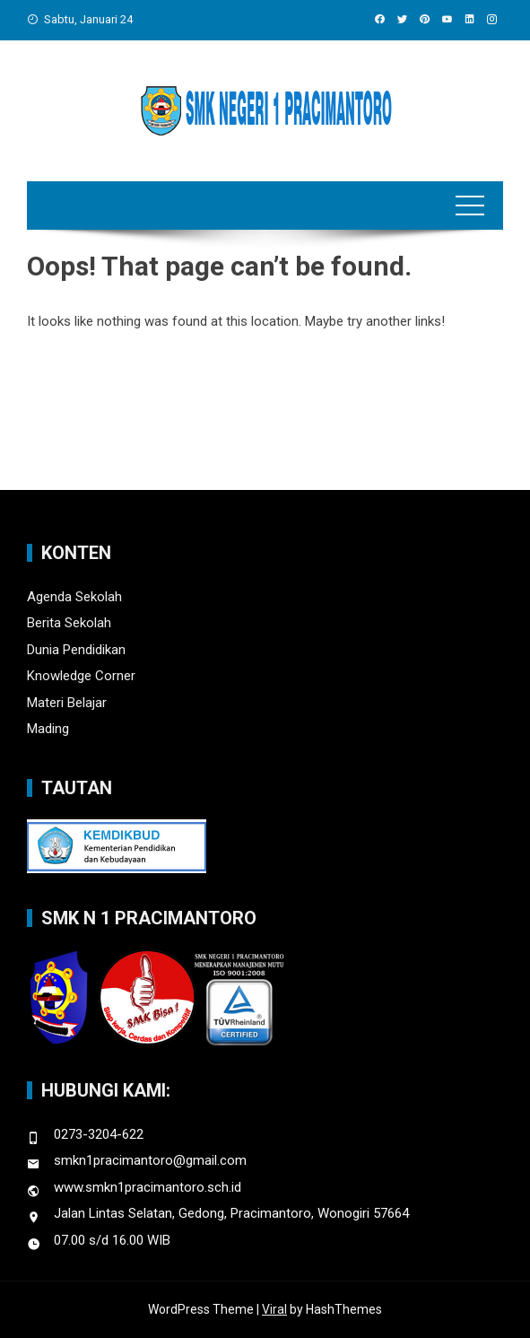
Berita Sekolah (69, 623)
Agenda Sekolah (74, 597)
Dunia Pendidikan (76, 650)
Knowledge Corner (81, 676)
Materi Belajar (67, 703)
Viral (274, 1309)
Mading (48, 729)
